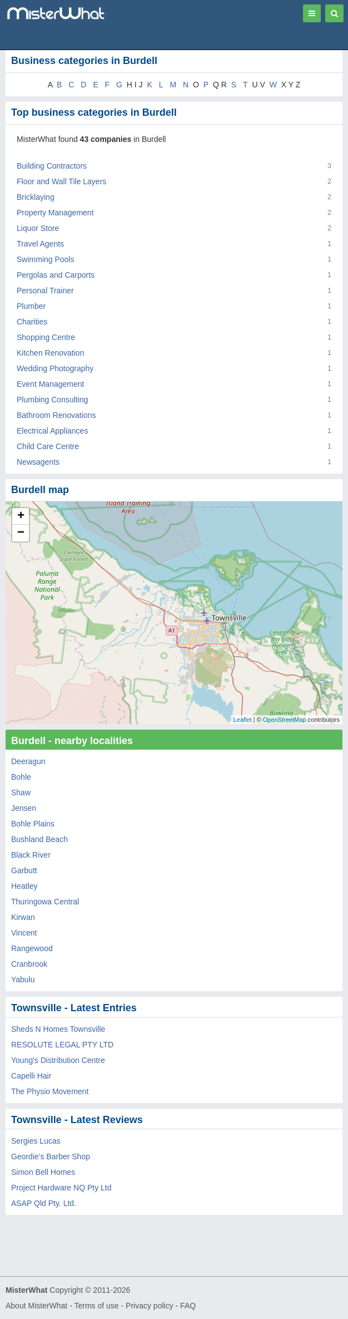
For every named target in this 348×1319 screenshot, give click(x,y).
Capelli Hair (31, 1075)
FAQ (188, 1305)
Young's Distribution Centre (58, 1060)
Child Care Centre (48, 446)
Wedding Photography (55, 368)
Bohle (21, 776)
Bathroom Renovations (56, 415)
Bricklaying (35, 197)
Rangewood (32, 948)
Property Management (55, 212)
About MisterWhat (36, 1305)
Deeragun (28, 761)
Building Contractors (52, 165)
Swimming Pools (45, 259)
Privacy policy (149, 1305)
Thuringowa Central (45, 901)
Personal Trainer (45, 290)
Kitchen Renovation (50, 352)
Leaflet (242, 719)
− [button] (20, 533)
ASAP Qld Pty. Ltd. (43, 1203)
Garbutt (24, 870)
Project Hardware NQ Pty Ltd (61, 1187)
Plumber (31, 306)
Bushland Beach (39, 839)
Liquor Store (38, 228)
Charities (32, 321)
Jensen (23, 808)
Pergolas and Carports (56, 274)
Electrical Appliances (52, 430)
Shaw (21, 792)
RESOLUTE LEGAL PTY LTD (62, 1044)
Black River (31, 854)
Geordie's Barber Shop (50, 1156)
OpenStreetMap (284, 719)
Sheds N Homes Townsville (58, 1029)
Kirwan (23, 917)
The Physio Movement (49, 1091)
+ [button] (20, 516)
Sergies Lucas (36, 1140)
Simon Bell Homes (43, 1172)
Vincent (24, 932)
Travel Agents (40, 243)
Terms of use (96, 1305)
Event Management (50, 384)
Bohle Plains (32, 823)
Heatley (24, 886)
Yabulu (23, 979)
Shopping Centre (46, 337)
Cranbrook (29, 963)
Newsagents (38, 461)
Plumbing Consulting (52, 399)
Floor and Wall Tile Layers (61, 181)
